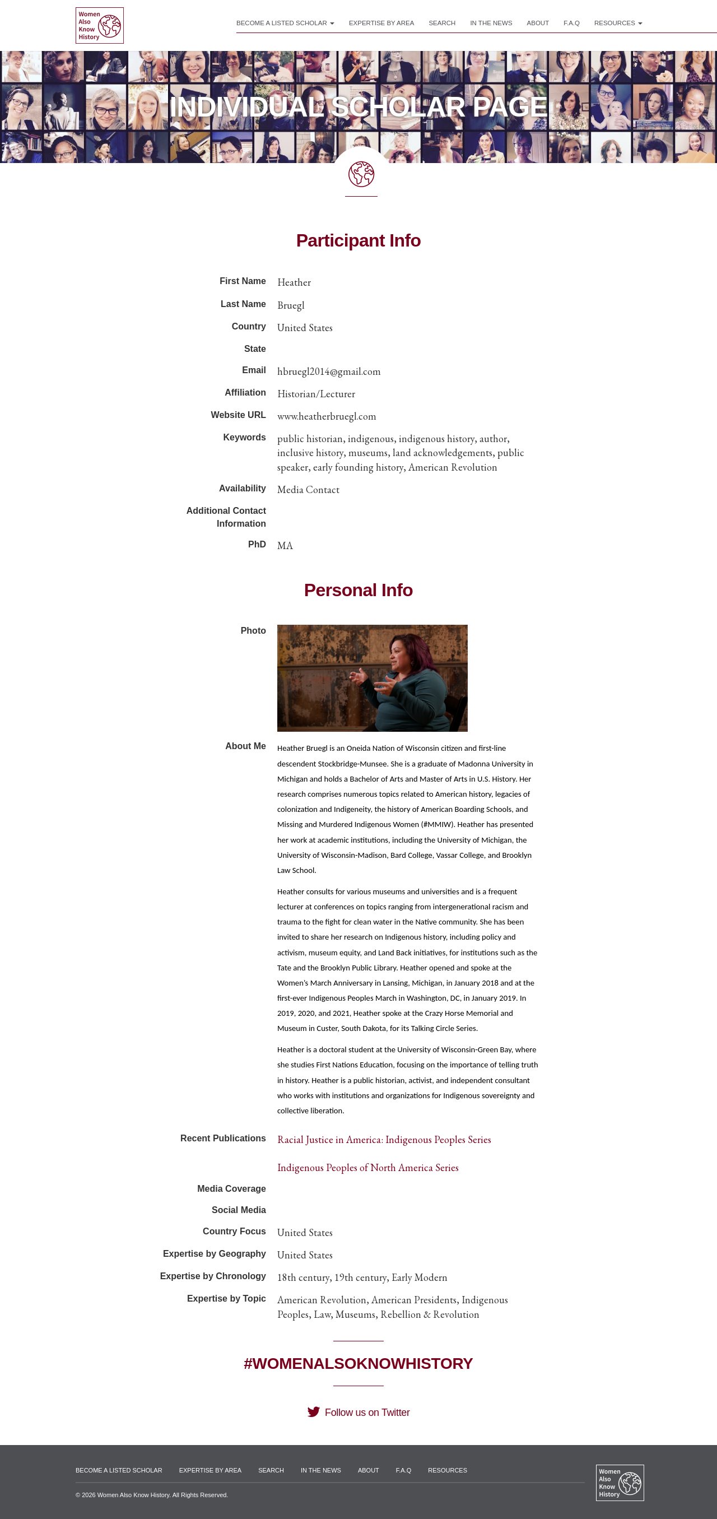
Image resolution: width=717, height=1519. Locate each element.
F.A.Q (572, 23)
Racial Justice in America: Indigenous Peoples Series (384, 1139)
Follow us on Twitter (358, 1412)
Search (442, 23)
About (538, 23)
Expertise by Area (382, 23)
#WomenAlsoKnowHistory (358, 1363)
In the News (491, 23)
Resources (618, 23)
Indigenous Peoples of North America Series (368, 1167)
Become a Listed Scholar (285, 23)
